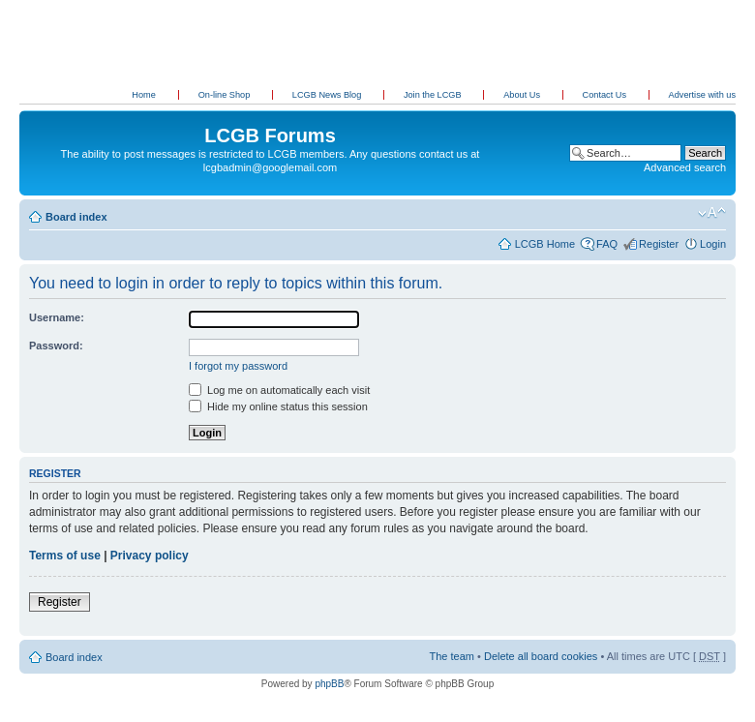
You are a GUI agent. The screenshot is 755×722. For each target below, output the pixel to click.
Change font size (712, 213)
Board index (76, 217)
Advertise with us (702, 95)
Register (659, 244)
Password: (56, 345)
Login (713, 244)
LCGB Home (545, 244)
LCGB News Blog (328, 95)
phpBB (329, 683)
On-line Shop (225, 95)
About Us (522, 95)
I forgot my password (238, 366)
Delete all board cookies (540, 656)
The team (452, 656)
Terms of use (65, 555)
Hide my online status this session (278, 406)
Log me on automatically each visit (279, 390)
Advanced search (685, 167)
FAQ (607, 244)
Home (144, 95)
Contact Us (606, 95)
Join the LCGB (434, 95)
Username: (56, 317)
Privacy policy (149, 555)
